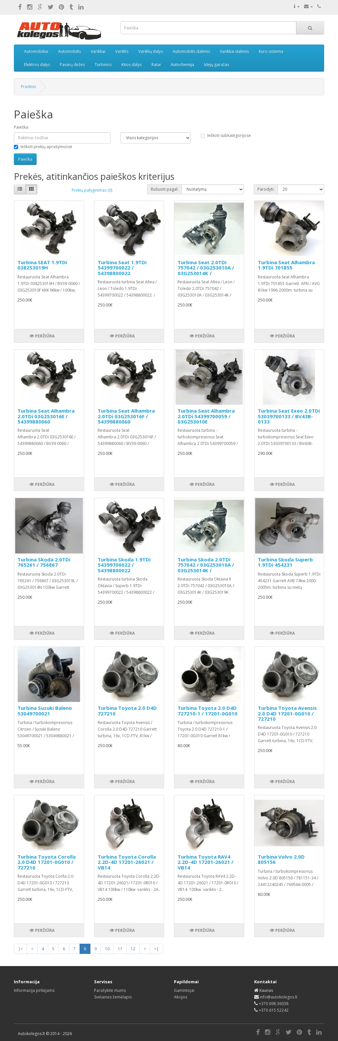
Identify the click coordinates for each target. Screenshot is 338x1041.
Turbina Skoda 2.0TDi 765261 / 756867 (43, 562)
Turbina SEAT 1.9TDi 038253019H (42, 265)
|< (20, 949)
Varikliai (98, 51)
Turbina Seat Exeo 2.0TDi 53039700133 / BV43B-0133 (289, 416)
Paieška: (21, 127)
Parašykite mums (110, 990)
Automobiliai (36, 51)
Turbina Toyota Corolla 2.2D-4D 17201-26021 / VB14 (127, 862)
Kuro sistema (271, 51)
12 (133, 949)
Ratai (156, 64)
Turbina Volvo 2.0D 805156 (281, 859)
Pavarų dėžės (72, 64)
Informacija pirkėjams (34, 990)
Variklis (121, 51)
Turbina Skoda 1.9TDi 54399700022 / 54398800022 (124, 565)
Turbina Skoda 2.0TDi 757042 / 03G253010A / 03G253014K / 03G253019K (206, 567)
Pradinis (28, 86)
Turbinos (103, 64)
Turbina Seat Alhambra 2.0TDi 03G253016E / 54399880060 (46, 416)
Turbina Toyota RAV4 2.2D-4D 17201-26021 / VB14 (205, 862)
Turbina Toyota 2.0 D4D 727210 (127, 711)
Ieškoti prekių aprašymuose (43, 146)
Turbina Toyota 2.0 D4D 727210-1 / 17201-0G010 (207, 711)
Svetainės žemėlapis (113, 997)
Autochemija (182, 64)
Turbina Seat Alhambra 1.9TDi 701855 (286, 265)
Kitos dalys (131, 64)
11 (120, 949)
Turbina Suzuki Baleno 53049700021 (44, 711)
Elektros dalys (37, 64)
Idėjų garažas (216, 64)
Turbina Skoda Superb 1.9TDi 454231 (285, 562)
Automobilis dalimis (191, 51)
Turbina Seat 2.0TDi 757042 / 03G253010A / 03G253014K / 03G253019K (206, 270)
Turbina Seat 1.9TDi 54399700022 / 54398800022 (122, 267)
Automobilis (69, 51)
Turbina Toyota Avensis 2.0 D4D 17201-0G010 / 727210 (287, 713)
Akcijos (180, 997)
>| (156, 949)
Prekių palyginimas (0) (92, 190)
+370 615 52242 (273, 1010)
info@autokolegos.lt (278, 997)
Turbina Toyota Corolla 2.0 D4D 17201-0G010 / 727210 (46, 862)
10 (107, 949)
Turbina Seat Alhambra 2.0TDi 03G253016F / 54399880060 (126, 416)
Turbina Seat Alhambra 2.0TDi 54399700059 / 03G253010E (206, 416)
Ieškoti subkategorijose (226, 135)
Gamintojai (184, 990)
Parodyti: (265, 189)
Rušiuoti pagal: (164, 189)
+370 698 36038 (273, 1003)
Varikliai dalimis (234, 51)
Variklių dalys (150, 51)
